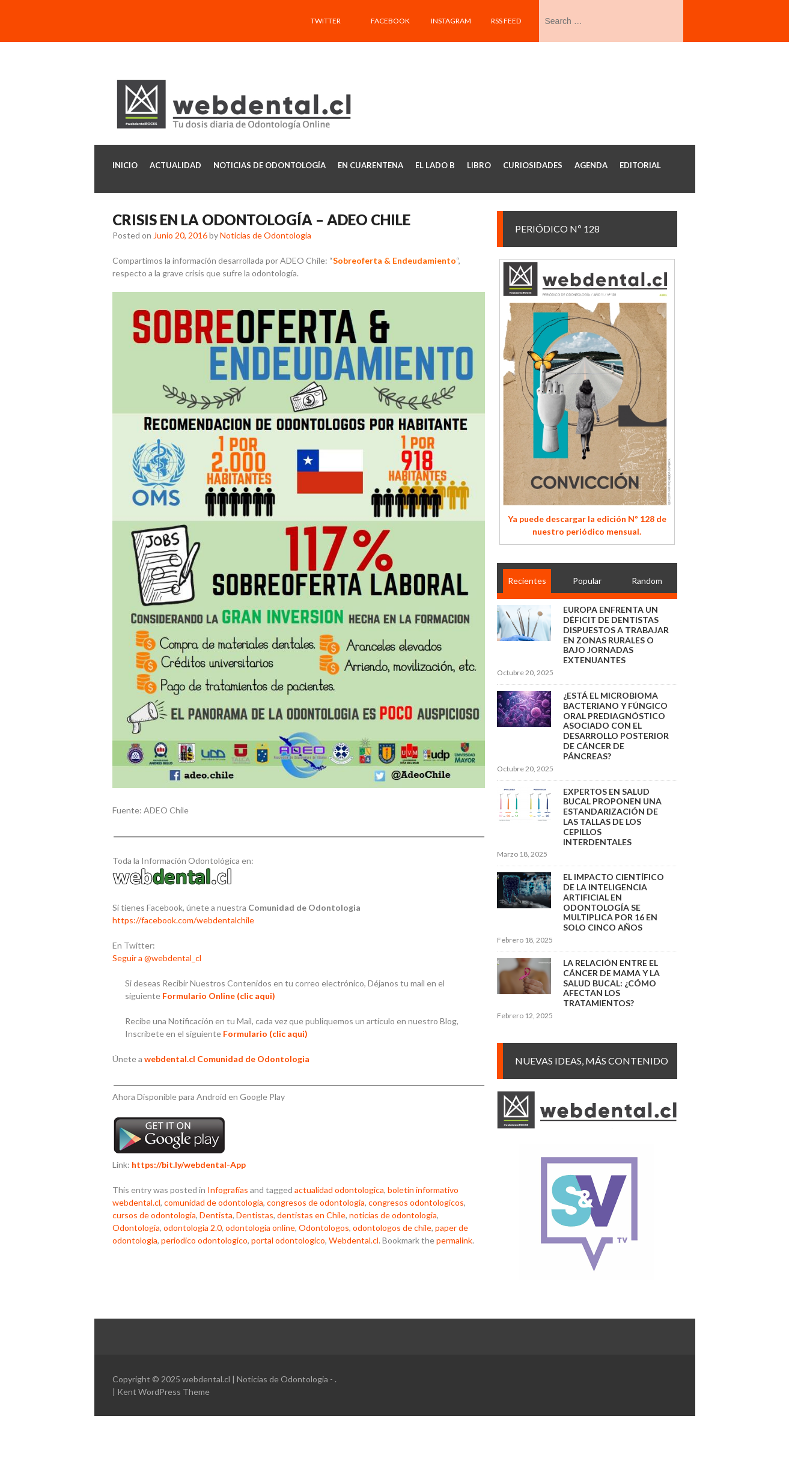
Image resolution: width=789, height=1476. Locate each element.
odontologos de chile (392, 1227)
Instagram (451, 20)
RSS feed (506, 20)
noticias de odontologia (393, 1215)
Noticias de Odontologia (265, 235)
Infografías (227, 1190)
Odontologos (324, 1227)
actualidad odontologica (339, 1190)
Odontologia (136, 1227)
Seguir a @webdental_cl (156, 958)
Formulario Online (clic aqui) (218, 996)
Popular (587, 581)
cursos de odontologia (154, 1215)
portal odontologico (288, 1240)
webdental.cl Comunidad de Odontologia (226, 1059)
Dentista (216, 1215)
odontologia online (260, 1227)
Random (647, 581)
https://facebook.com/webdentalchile (183, 920)
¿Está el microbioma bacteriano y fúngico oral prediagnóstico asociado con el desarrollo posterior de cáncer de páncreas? (616, 725)
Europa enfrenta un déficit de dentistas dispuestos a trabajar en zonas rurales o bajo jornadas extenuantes (616, 634)
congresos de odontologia (316, 1202)
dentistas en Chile (311, 1215)
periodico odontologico (204, 1240)
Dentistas (254, 1215)
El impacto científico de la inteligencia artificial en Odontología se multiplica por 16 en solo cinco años (613, 902)
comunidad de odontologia (213, 1202)
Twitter (326, 20)
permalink (454, 1240)
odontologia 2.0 (192, 1227)
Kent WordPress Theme (163, 1391)
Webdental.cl (354, 1240)
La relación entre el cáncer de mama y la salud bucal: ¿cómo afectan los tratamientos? (611, 983)
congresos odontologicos (416, 1202)
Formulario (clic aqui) (265, 1033)
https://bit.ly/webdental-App (189, 1164)
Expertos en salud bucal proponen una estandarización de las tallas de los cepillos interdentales (612, 816)
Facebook (390, 20)
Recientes (527, 581)
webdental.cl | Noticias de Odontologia (255, 1379)
